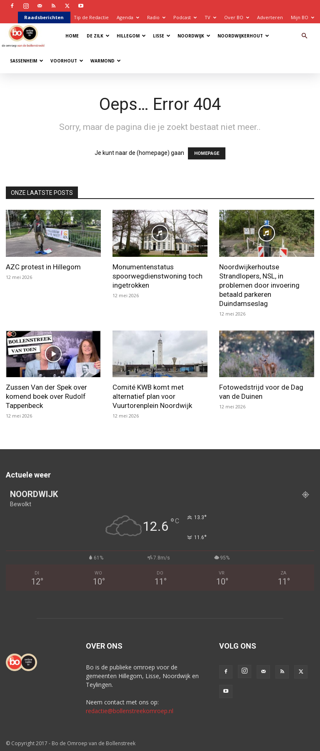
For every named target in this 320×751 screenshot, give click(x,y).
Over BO (236, 17)
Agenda (128, 17)
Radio (156, 17)
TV (210, 17)
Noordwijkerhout (243, 36)
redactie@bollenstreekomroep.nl (129, 711)
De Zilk (98, 36)
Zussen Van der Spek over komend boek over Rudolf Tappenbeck (46, 396)
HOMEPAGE (206, 153)
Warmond (105, 61)
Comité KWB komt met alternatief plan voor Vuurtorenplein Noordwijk (152, 396)
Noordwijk (194, 36)
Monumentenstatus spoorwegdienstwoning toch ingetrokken (157, 276)
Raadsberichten (44, 17)
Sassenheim (26, 61)
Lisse (161, 36)
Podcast (185, 17)
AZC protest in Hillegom (43, 267)
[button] (304, 36)
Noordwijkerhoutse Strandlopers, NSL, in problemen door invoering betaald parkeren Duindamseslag (259, 285)
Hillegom (131, 36)
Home (72, 36)
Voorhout (66, 61)
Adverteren (270, 17)
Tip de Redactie (91, 17)
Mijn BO (302, 17)
